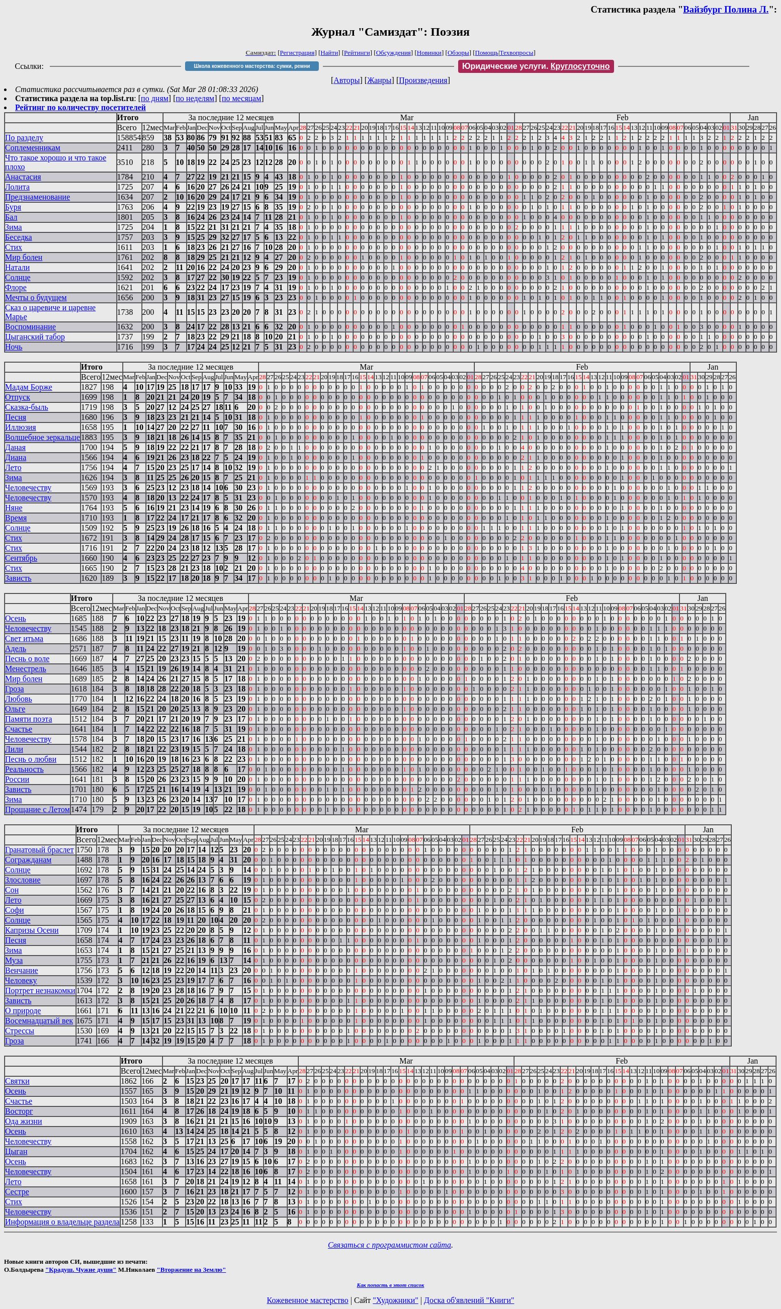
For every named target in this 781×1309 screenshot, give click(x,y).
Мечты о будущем (36, 297)
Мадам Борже (28, 387)
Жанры (379, 80)
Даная (15, 447)
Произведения (423, 80)
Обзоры (458, 52)
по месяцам (241, 98)
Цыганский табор (35, 336)
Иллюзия (20, 427)
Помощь (486, 52)
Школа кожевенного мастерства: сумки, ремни (252, 66)
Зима (13, 227)
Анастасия (23, 176)
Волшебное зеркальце (42, 437)
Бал (11, 217)
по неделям (195, 98)
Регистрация (297, 52)
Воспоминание (30, 326)
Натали (17, 267)
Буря (13, 207)
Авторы (346, 80)
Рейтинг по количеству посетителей (80, 107)
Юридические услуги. (536, 66)
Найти (329, 52)
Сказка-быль (26, 407)
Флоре (16, 287)
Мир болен (23, 257)
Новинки (429, 52)
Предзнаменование (37, 197)
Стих (13, 247)
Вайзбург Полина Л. (725, 9)
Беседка (18, 237)
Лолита (17, 187)
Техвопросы (517, 52)
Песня (15, 417)
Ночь (13, 346)
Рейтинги (357, 52)
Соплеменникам (32, 147)
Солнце (18, 277)
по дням (154, 98)
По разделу (24, 137)
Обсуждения (393, 52)
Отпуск (17, 397)
